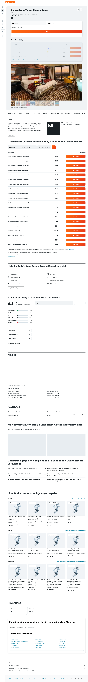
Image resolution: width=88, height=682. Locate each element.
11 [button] (23, 44)
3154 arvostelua (20, 18)
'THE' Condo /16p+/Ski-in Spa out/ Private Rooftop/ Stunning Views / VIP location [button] (17, 518)
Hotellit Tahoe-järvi (55, 678)
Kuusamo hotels (62, 647)
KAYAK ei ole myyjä (47, 665)
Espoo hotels (62, 645)
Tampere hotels (38, 645)
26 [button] (27, 52)
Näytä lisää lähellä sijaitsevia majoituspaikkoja (73, 498)
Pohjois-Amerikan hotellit (25, 678)
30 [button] (41, 52)
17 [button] (19, 48)
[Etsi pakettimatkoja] (3, 16)
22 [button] (38, 48)
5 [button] (64, 37)
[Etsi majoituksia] (3, 10)
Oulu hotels (14, 645)
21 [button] (34, 48)
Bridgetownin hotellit (40, 643)
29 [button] (38, 52)
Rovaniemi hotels (15, 647)
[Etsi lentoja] (3, 7)
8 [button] (50, 41)
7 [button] (46, 41)
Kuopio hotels (38, 647)
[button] (2, 2)
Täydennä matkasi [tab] (29, 627)
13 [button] (30, 44)
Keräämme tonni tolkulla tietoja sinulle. (47, 668)
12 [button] (26, 44)
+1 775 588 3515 (15, 16)
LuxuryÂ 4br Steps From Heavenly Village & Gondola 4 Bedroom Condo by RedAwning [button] (75, 581)
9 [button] (41, 41)
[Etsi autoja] (3, 13)
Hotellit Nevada (46, 678)
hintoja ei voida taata (43, 661)
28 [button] (34, 52)
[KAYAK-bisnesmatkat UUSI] (3, 27)
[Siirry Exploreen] (3, 20)
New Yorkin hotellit (15, 637)
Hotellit (16, 678)
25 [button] (23, 52)
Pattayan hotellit (39, 641)
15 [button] (37, 44)
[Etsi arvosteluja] (55, 303)
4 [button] (23, 41)
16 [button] (41, 44)
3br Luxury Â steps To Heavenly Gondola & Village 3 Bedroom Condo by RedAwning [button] (55, 581)
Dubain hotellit (38, 639)
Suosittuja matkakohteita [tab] (16, 627)
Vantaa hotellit (62, 639)
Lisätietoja (71, 249)
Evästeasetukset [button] (12, 256)
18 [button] (23, 48)
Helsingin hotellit (63, 637)
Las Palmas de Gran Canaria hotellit (19, 641)
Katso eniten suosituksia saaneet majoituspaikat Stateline (71, 561)
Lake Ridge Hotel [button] (12, 549)
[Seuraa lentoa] (3, 24)
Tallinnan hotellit (15, 643)
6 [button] (30, 41)
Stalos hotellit (62, 641)
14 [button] (34, 44)
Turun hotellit (38, 637)
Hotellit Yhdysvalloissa (37, 678)
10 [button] (19, 44)
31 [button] (19, 55)
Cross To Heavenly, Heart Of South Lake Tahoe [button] (36, 580)
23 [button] (41, 48)
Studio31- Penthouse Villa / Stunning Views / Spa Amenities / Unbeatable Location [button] (36, 518)
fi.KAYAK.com (10, 678)
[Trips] (3, 31)
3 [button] (19, 41)
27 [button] (30, 52)
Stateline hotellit (64, 678)
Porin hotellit (62, 643)
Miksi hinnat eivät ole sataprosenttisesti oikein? (47, 671)
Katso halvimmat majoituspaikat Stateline (75, 530)
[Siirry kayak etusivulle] (10, 2)
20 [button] (30, 48)
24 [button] (19, 52)
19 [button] (26, 48)
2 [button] (41, 37)
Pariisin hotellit (14, 639)
